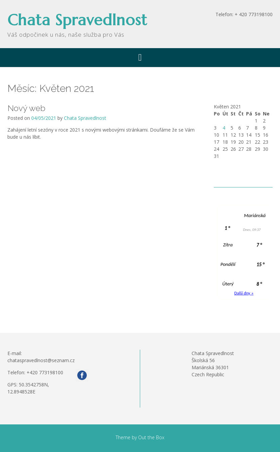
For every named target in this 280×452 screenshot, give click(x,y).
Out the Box (151, 437)
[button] (140, 57)
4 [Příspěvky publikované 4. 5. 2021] (224, 128)
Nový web (26, 108)
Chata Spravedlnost (77, 20)
